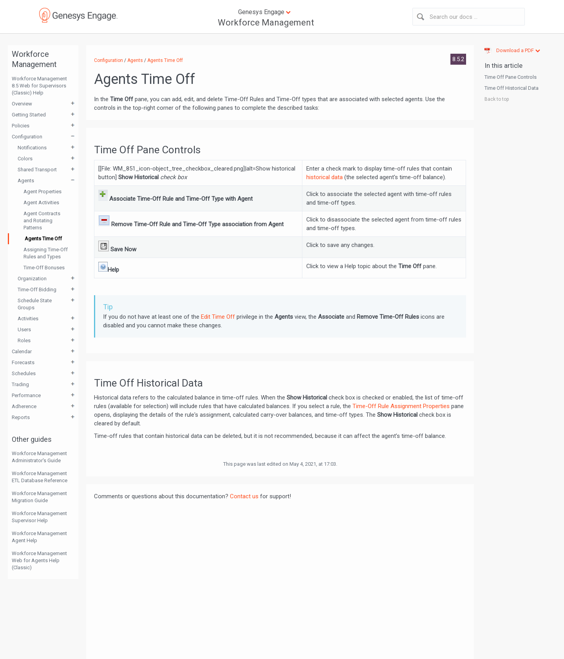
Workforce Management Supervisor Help (39, 516)
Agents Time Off (43, 238)
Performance (26, 395)
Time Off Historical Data (511, 88)
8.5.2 (458, 59)
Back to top (496, 99)
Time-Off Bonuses (44, 267)
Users (24, 329)
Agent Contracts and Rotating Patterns (42, 221)
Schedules (24, 373)
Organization (32, 278)
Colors (25, 159)
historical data (324, 177)
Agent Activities (41, 202)
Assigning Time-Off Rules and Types (46, 253)
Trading (20, 384)
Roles (24, 340)
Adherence (24, 406)
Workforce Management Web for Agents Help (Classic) (39, 560)
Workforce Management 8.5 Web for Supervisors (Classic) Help (39, 86)
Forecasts (23, 362)
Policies (20, 126)
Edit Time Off (218, 316)
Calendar (22, 351)
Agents (26, 180)
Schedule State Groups (35, 304)
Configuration (27, 137)
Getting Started (29, 115)
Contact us (244, 496)
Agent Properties (42, 191)
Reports (21, 417)
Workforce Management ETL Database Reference (39, 476)
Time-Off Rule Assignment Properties (401, 406)
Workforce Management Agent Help (39, 536)
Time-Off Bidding (37, 289)
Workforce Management (266, 22)
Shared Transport (37, 169)
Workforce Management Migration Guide (39, 496)
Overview (22, 104)
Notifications (32, 148)
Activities (28, 318)
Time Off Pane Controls (510, 77)
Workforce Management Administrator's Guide (39, 456)
